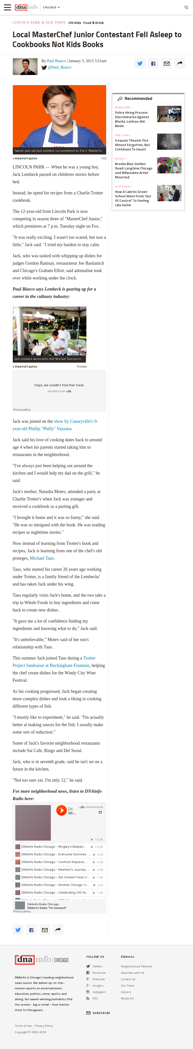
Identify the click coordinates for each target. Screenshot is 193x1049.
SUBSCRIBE (98, 1013)
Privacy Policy (44, 1025)
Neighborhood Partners (136, 966)
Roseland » (124, 107)
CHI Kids (74, 23)
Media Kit (127, 998)
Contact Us (128, 979)
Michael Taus (42, 558)
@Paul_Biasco (59, 67)
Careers (126, 992)
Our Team (127, 985)
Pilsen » (121, 158)
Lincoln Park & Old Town (39, 22)
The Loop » (123, 135)
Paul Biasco (56, 61)
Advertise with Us (132, 972)
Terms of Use (23, 1025)
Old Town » (123, 186)
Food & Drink (93, 23)
